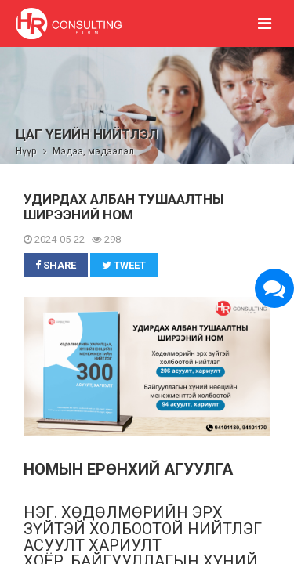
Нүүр (26, 151)
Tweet (124, 265)
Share (55, 265)
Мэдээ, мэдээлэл (93, 151)
